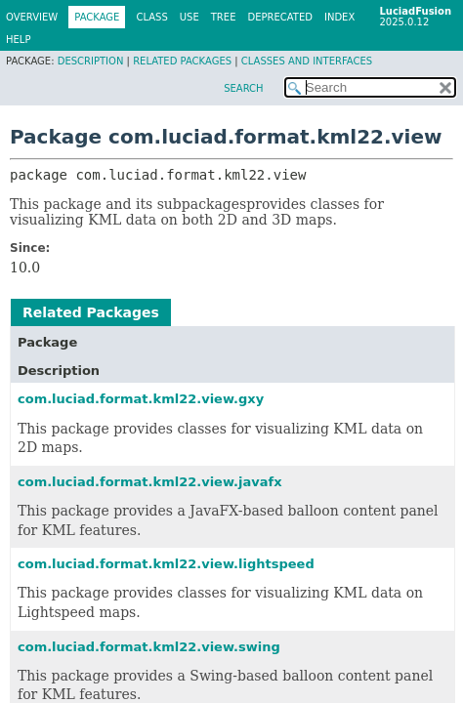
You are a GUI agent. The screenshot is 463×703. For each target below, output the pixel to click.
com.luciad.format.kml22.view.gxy (141, 399)
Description (91, 61)
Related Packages (182, 61)
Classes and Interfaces (306, 61)
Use (189, 17)
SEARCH (243, 88)
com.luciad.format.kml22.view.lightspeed (166, 564)
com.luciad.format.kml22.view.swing (149, 647)
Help (18, 39)
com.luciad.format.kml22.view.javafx (150, 482)
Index (339, 17)
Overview (32, 17)
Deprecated (280, 17)
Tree (223, 17)
